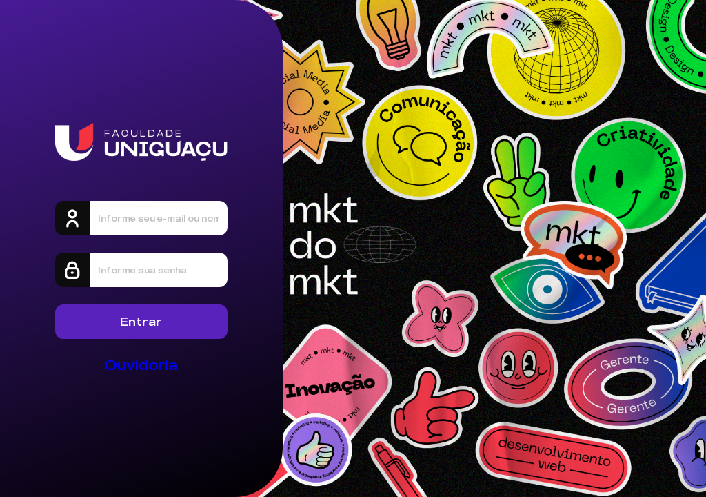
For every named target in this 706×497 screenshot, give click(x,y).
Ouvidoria (141, 364)
